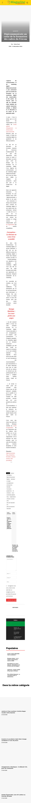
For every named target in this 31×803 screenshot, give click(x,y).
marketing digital (11, 494)
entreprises (11, 455)
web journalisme (11, 506)
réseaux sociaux (10, 498)
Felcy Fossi (17, 44)
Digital (8, 479)
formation (8, 456)
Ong (7, 455)
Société (15, 31)
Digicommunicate (10, 453)
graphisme (9, 490)
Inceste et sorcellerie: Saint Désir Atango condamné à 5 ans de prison (14, 739)
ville (8, 500)
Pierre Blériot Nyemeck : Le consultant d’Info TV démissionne (13, 675)
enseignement (10, 483)
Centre (12, 473)
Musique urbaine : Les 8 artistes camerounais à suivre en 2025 (12, 659)
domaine (13, 479)
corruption (9, 475)
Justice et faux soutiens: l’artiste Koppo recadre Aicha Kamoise (13, 711)
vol (7, 504)
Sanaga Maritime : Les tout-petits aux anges (11, 313)
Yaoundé (9, 508)
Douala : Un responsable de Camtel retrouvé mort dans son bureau (15, 548)
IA (13, 490)
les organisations (10, 224)
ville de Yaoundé (10, 502)
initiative (9, 492)
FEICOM (8, 487)
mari (13, 492)
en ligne (8, 481)
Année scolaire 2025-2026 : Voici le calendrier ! (13, 654)
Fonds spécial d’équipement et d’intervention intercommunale (11, 128)
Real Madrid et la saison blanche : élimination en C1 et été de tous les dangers (13, 665)
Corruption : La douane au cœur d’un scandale (11, 235)
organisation (13, 496)
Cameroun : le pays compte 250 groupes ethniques (13, 670)
